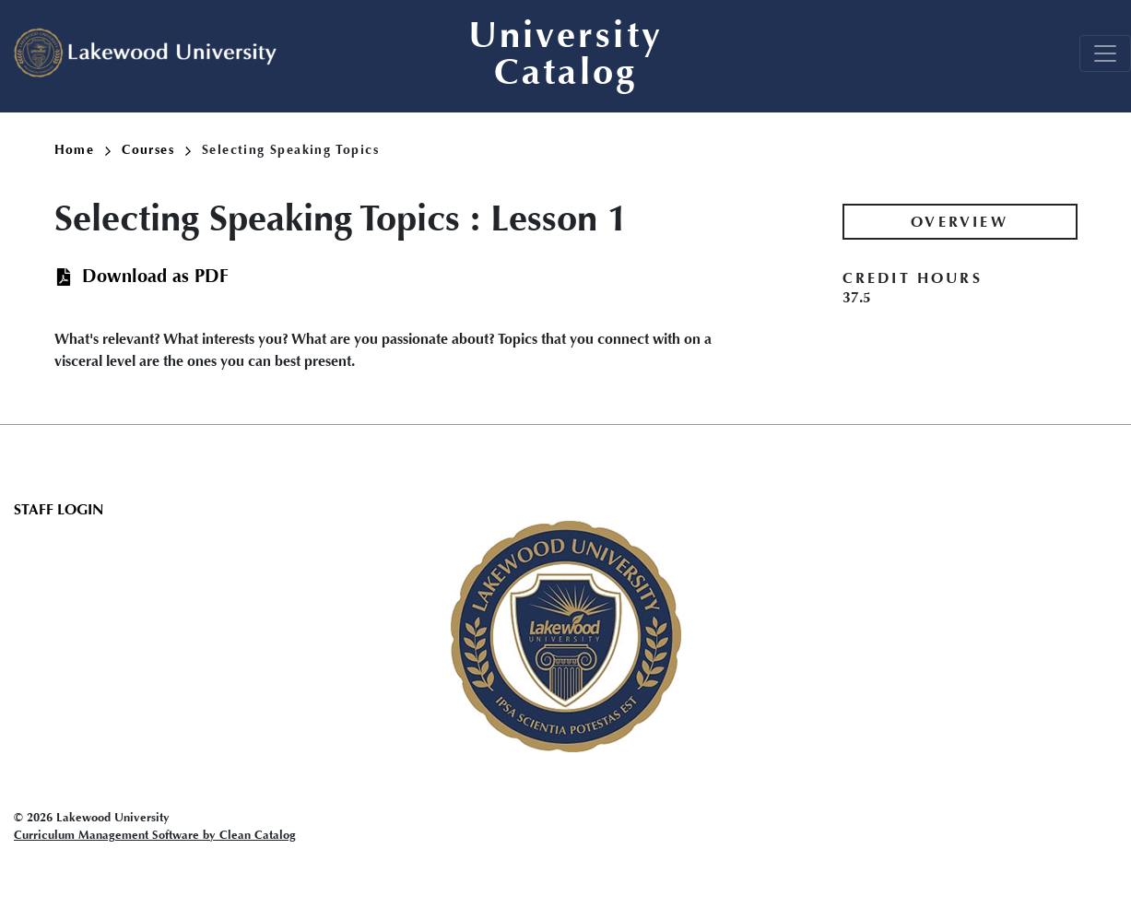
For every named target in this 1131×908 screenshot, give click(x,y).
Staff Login (58, 509)
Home (83, 150)
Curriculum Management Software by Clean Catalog (155, 835)
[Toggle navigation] (1105, 53)
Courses (156, 150)
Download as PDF (155, 276)
